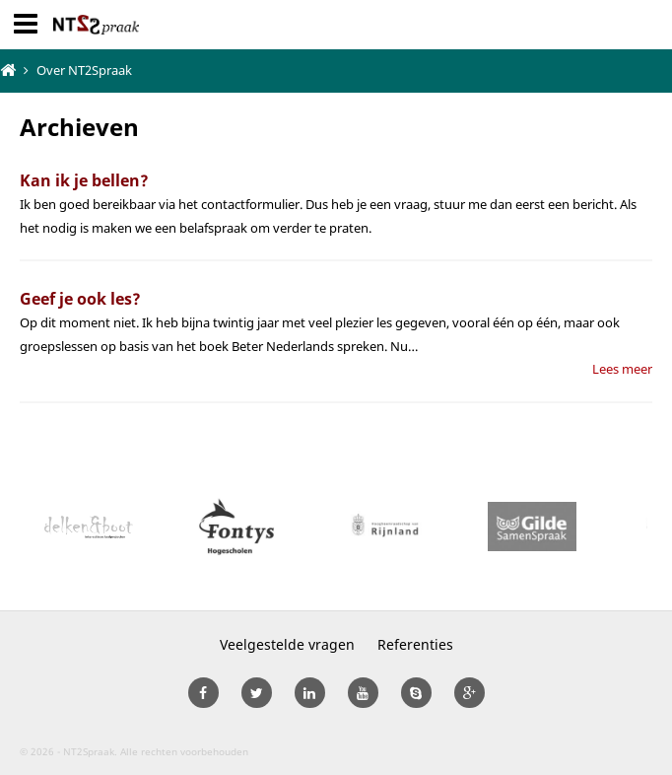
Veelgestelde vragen (287, 644)
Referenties (415, 644)
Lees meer (622, 369)
